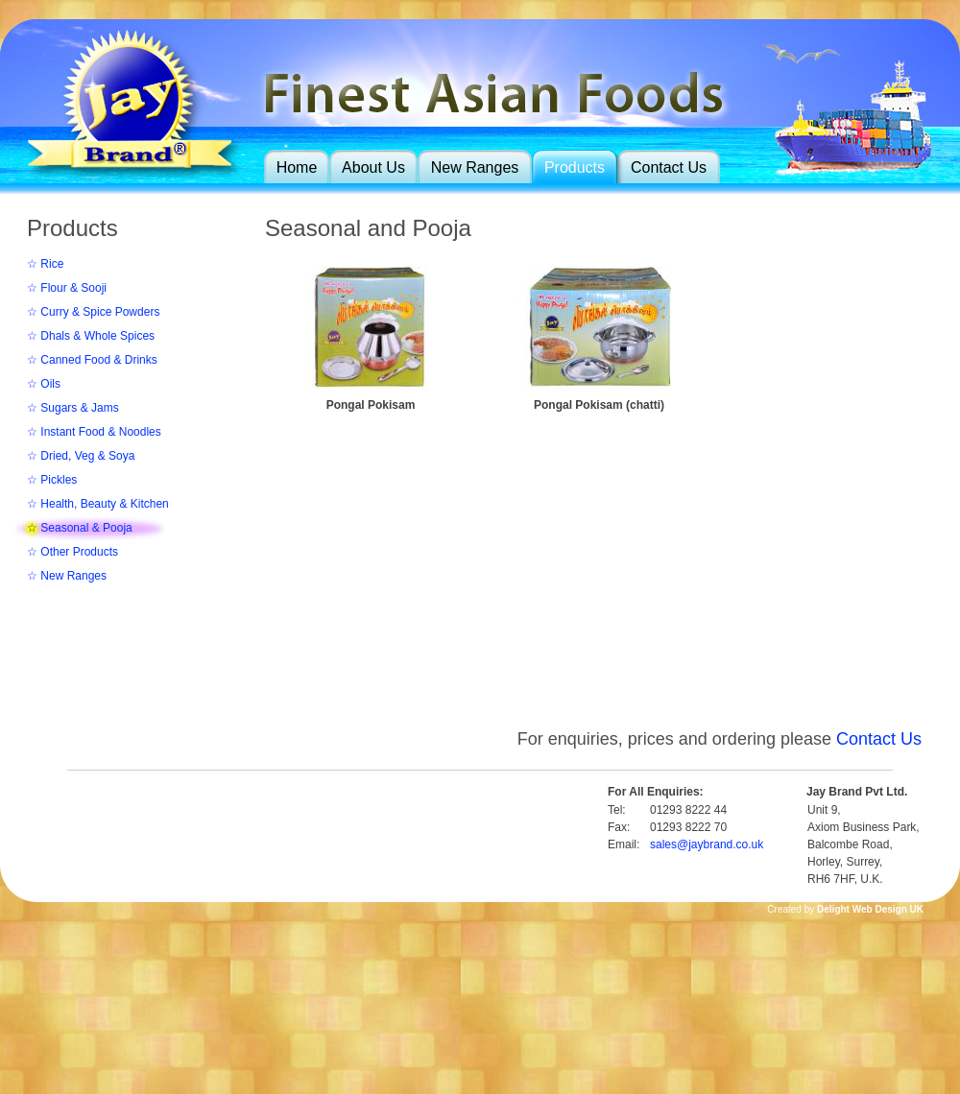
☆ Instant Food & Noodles (94, 432)
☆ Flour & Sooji (67, 288)
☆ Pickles (52, 480)
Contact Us (669, 167)
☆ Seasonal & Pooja (79, 528)
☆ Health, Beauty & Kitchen (98, 504)
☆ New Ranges (67, 576)
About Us (373, 167)
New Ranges (475, 167)
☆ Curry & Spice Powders (93, 312)
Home (297, 167)
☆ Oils (43, 384)
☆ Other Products (72, 552)
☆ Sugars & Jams (73, 408)
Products (574, 167)
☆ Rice (45, 264)
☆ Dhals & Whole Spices (91, 336)
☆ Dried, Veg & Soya (80, 456)
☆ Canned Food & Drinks (92, 360)
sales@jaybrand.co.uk (706, 844)
